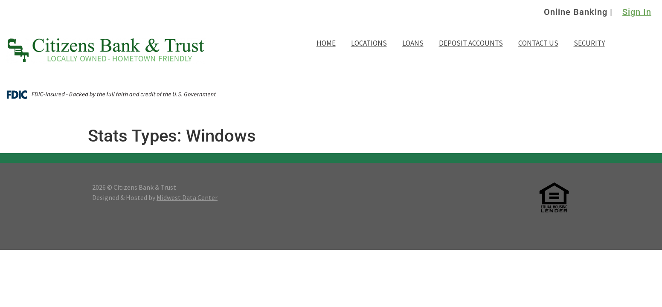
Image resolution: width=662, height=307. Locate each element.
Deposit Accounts (471, 43)
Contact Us (538, 43)
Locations (369, 43)
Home (326, 43)
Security (589, 43)
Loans (413, 43)
